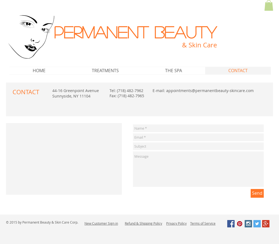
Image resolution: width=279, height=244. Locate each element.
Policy (157, 223)
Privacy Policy (176, 223)
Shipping (146, 223)
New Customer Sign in (101, 223)
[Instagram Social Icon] (248, 223)
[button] (268, 5)
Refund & (132, 223)
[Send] (257, 193)
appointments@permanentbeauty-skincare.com (210, 90)
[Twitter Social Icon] (257, 223)
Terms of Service (203, 223)
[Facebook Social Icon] (231, 223)
